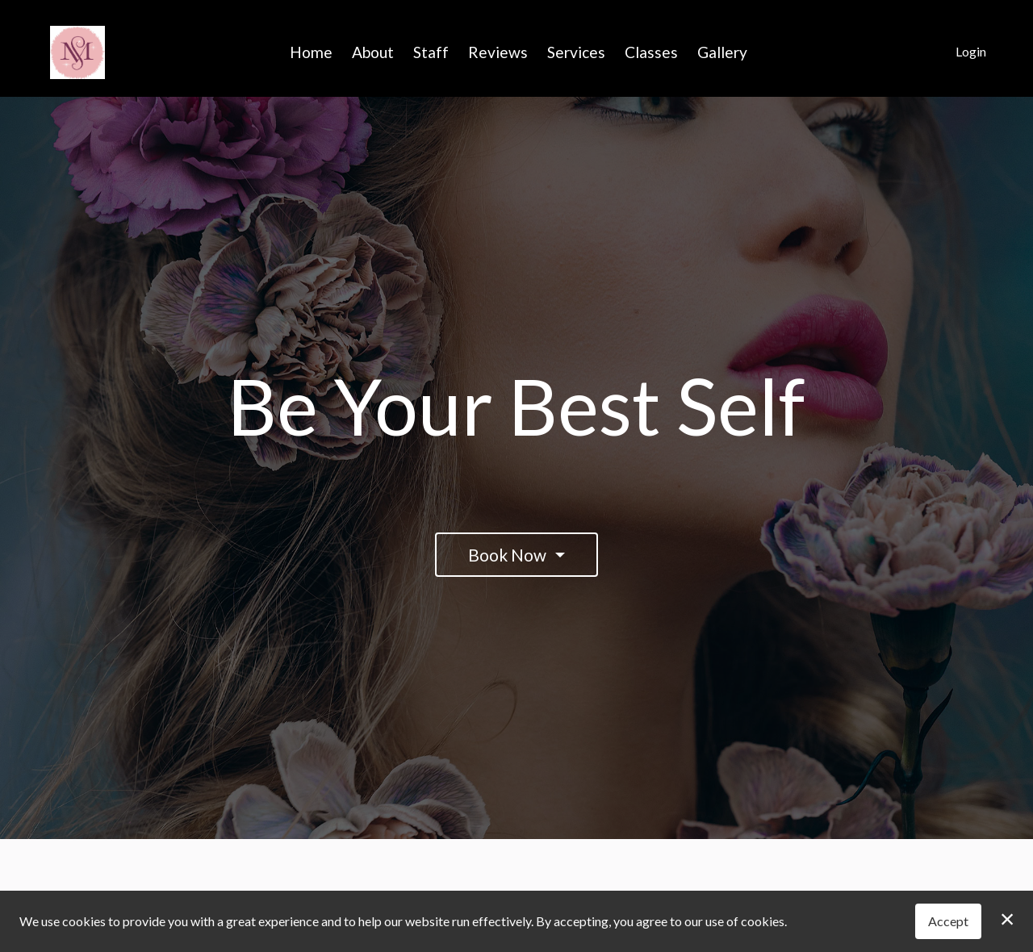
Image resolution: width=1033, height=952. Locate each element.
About (373, 52)
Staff (431, 52)
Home (311, 52)
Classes (651, 52)
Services (576, 52)
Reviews (498, 52)
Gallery (722, 52)
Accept (948, 921)
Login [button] (971, 51)
